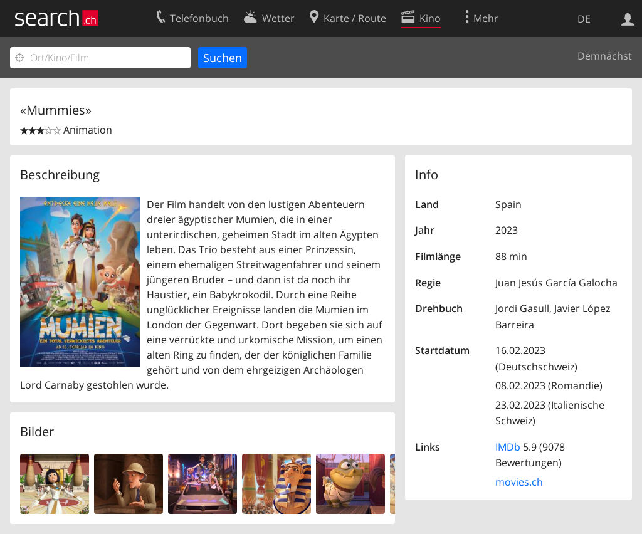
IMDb (507, 447)
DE (584, 19)
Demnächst (604, 56)
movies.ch (519, 482)
